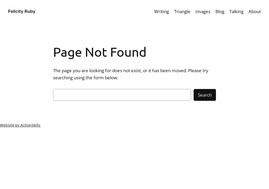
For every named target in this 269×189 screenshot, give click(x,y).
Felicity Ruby (21, 11)
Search (205, 95)
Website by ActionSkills (20, 125)
